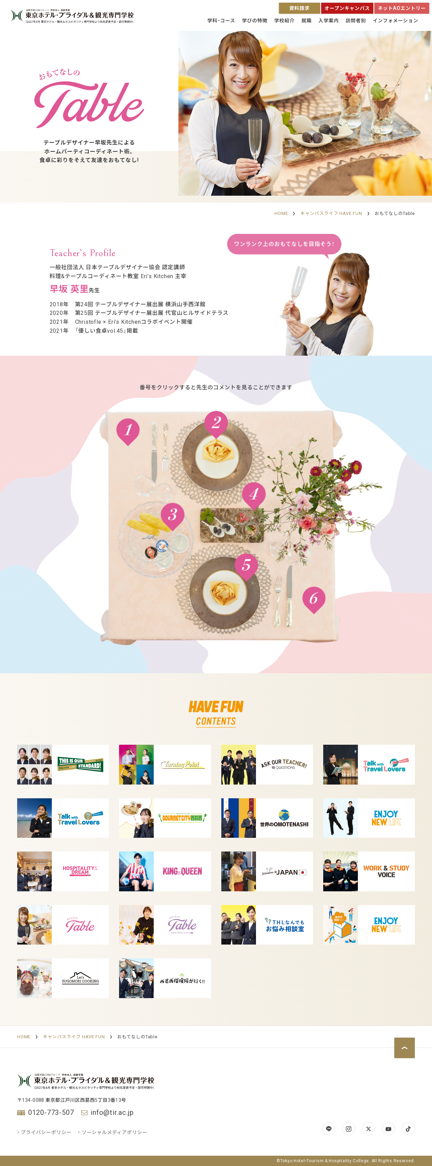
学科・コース (221, 20)
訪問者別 (356, 20)
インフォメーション (396, 20)
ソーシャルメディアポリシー (112, 1132)
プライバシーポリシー (44, 1132)
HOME (281, 213)
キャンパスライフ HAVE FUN (331, 213)
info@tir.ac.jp (112, 1112)
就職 (306, 20)
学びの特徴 (254, 20)
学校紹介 (284, 20)
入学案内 (328, 20)
